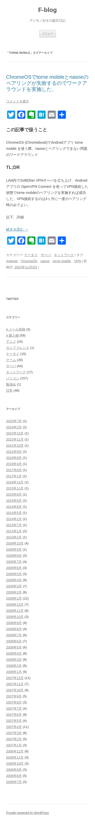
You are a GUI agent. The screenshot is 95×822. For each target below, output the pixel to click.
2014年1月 (14, 519)
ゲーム (11, 360)
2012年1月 (14, 531)
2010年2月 (14, 537)
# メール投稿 (15, 329)
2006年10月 (15, 763)
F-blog (47, 9)
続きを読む (17, 229)
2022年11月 (15, 439)
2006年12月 (15, 751)
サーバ (46, 255)
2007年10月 (15, 690)
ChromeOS (29, 261)
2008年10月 (15, 617)
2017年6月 (14, 470)
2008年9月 (14, 623)
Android (11, 261)
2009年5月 (14, 574)
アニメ (11, 341)
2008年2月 (14, 666)
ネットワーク (64, 255)
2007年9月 (14, 696)
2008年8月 (14, 629)
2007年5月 (14, 721)
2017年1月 (14, 476)
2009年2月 (14, 592)
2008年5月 (14, 647)
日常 (9, 390)
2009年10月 (15, 543)
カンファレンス (17, 348)
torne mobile (62, 261)
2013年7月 (14, 525)
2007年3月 (14, 733)
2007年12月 (15, 678)
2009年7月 (14, 562)
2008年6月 (14, 641)
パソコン (12, 378)
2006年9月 (14, 770)
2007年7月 (14, 708)
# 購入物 (12, 335)
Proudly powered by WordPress (27, 813)
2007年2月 (14, 739)
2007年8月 (14, 702)
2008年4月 (14, 653)
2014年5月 (14, 513)
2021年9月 (14, 452)
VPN (77, 261)
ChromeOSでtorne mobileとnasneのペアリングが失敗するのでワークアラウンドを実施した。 (47, 83)
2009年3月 (14, 586)
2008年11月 (15, 611)
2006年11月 (15, 757)
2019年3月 (14, 464)
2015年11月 (15, 488)
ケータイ (30, 255)
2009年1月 (14, 598)
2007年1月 (14, 745)
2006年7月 (14, 782)
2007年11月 (15, 684)
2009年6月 (14, 568)
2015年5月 (14, 500)
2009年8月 (14, 556)
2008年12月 (15, 604)
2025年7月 (14, 421)
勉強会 (11, 384)
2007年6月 (14, 715)
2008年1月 (14, 672)
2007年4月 (14, 727)
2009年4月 (14, 580)
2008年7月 (14, 635)
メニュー (47, 33)
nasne (45, 261)
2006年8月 (14, 776)
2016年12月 (15, 482)
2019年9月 (14, 458)
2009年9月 (14, 549)
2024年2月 (14, 427)
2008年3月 (14, 659)
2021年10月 (15, 445)
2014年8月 (14, 507)
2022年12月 (15, 433)
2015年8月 (14, 494)
